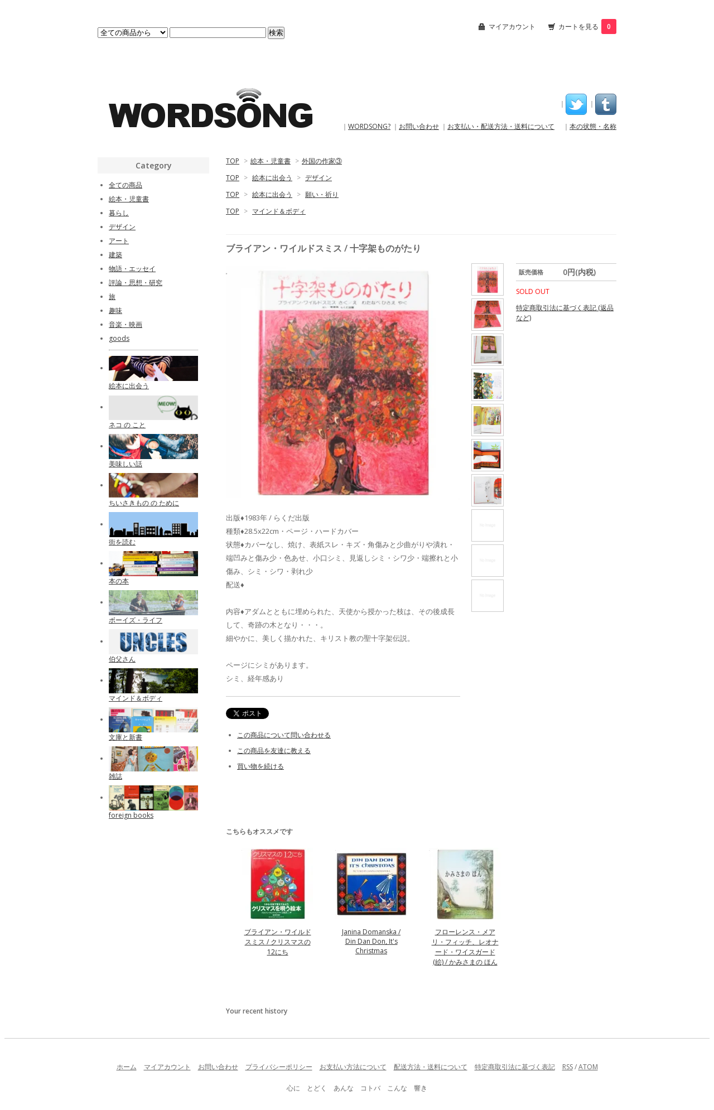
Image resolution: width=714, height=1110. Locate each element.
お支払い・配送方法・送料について (500, 126)
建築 (115, 254)
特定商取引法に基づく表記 (515, 1067)
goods (119, 338)
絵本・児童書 (270, 161)
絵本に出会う (272, 177)
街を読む (122, 542)
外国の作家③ (322, 161)
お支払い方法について (353, 1067)
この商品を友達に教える (274, 750)
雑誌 (115, 776)
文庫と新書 (125, 737)
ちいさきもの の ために (144, 503)
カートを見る (587, 26)
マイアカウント (512, 26)
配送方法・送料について (430, 1067)
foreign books (131, 815)
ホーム (127, 1067)
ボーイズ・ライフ (135, 620)
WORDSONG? (369, 126)
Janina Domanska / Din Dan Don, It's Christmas (371, 941)
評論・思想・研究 (135, 282)
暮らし (119, 213)
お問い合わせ (419, 126)
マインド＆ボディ (279, 211)
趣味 (115, 310)
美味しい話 (125, 464)
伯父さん (122, 659)
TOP (232, 161)
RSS (567, 1067)
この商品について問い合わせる (284, 735)
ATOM (588, 1067)
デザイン (318, 177)
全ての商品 (125, 185)
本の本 (119, 581)
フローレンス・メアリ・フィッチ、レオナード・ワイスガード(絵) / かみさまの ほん (465, 947)
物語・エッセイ (132, 268)
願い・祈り (322, 194)
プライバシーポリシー (278, 1067)
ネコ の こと (127, 424)
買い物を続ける (260, 766)
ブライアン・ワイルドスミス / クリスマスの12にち (277, 942)
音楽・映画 (125, 324)
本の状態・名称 (593, 126)
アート (119, 240)
